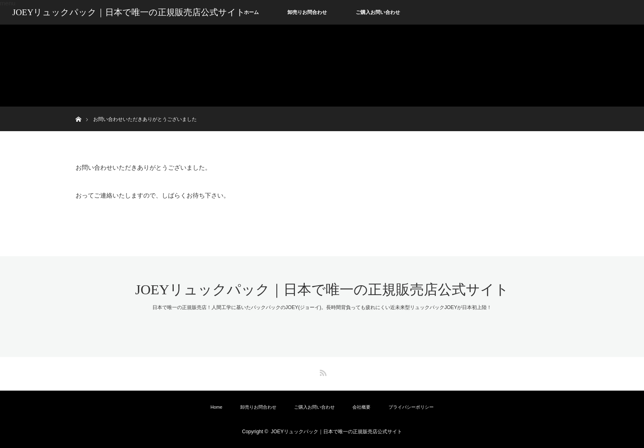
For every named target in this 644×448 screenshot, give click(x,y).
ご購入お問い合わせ (378, 12)
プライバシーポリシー (411, 407)
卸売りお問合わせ (307, 12)
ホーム (251, 12)
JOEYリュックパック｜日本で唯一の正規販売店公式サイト (128, 12)
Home (216, 407)
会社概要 (361, 407)
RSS (322, 371)
